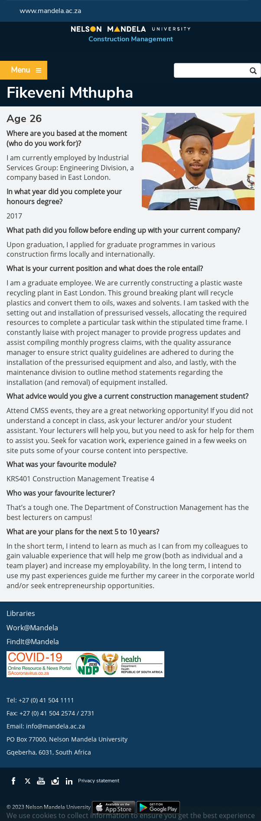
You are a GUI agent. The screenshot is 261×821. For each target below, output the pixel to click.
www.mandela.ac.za (50, 11)
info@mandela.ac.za (55, 726)
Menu (26, 70)
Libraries (21, 613)
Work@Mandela (32, 627)
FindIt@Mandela (33, 641)
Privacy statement (98, 780)
